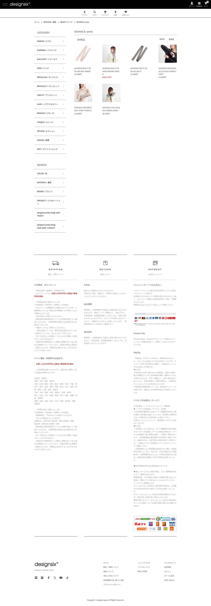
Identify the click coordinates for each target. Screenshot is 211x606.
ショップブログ (146, 563)
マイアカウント (171, 563)
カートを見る (170, 576)
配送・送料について (114, 567)
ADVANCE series (83, 22)
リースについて (146, 567)
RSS (142, 572)
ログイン (168, 572)
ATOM (147, 572)
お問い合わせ (170, 580)
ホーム (36, 22)
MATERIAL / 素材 (50, 22)
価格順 (162, 39)
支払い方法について (114, 576)
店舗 (115, 13)
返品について (112, 572)
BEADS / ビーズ (67, 22)
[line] (36, 577)
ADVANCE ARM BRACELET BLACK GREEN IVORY (167, 71)
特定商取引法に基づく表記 (117, 580)
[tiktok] (67, 577)
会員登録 (168, 567)
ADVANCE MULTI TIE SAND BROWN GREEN (110, 71)
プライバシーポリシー (115, 584)
